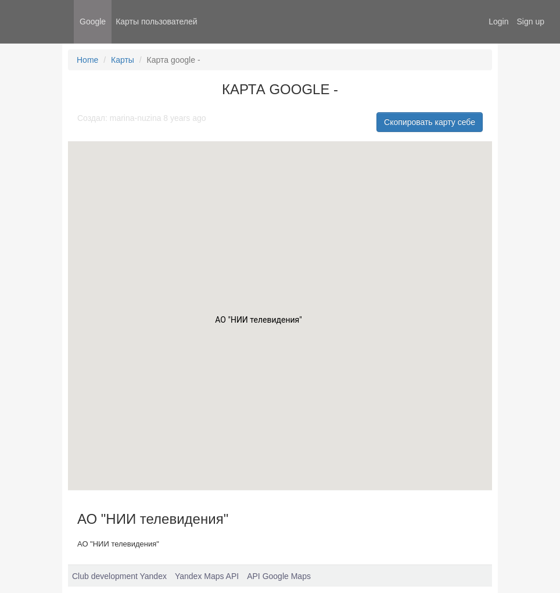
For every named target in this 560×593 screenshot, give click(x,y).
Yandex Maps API (207, 576)
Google (93, 21)
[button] (258, 322)
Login (498, 21)
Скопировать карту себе (429, 122)
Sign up (530, 21)
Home (87, 60)
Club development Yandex (119, 576)
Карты (122, 60)
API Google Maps (279, 576)
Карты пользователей (156, 21)
